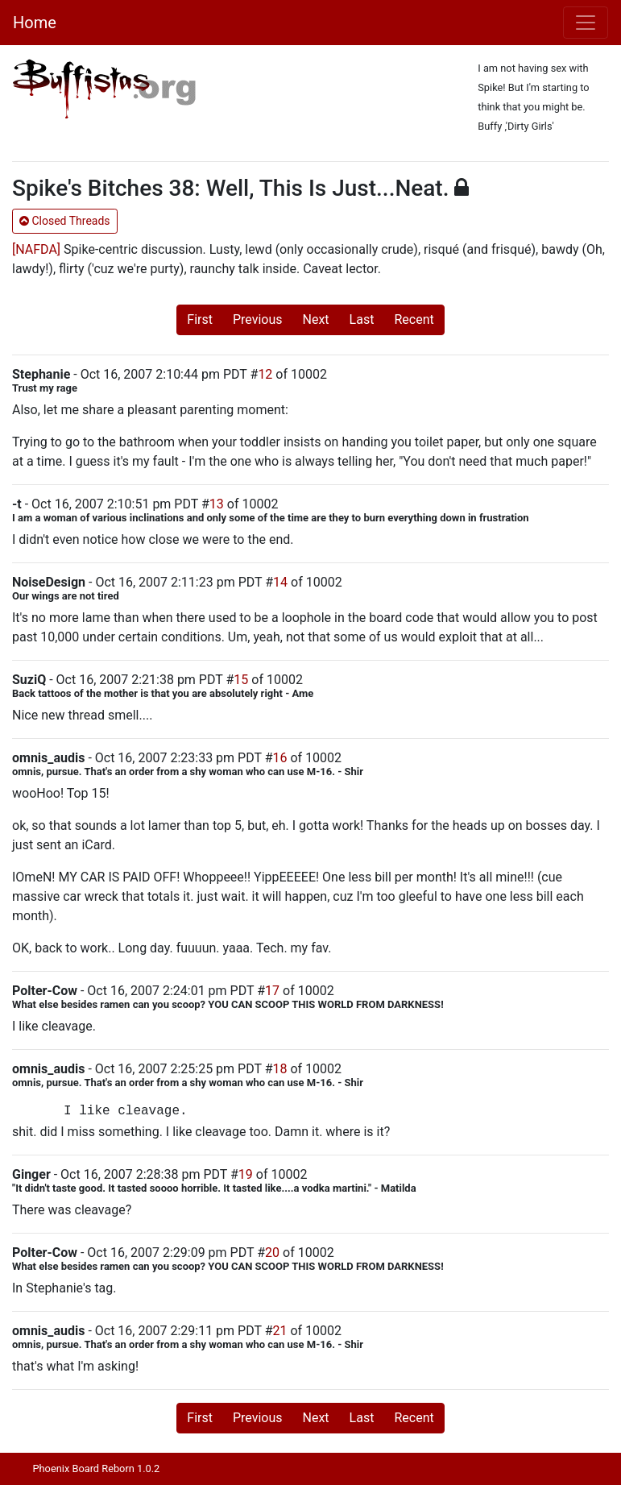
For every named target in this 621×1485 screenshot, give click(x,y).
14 (280, 582)
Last (362, 319)
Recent (413, 319)
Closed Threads (64, 220)
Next (316, 319)
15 (241, 679)
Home (34, 22)
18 (280, 1068)
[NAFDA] (36, 249)
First (200, 319)
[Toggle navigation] (585, 22)
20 (272, 1252)
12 (265, 374)
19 (245, 1174)
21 (280, 1330)
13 (216, 504)
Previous (258, 319)
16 (280, 757)
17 (272, 990)
